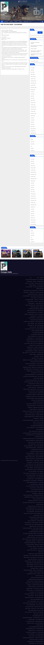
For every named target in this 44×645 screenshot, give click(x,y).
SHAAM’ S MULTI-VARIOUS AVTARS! (32, 559)
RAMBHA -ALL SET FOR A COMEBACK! (38, 533)
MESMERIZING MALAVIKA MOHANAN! (38, 495)
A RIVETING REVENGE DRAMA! (29, 299)
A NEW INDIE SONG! (40, 294)
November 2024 (33, 109)
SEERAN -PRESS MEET (27, 557)
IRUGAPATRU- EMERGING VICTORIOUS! (29, 416)
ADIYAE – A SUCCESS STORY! (31, 310)
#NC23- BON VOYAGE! (40, 279)
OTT (30, 21)
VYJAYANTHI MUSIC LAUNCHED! (34, 639)
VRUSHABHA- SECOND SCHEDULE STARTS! (28, 637)
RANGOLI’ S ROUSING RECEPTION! (38, 535)
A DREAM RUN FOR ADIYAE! (39, 288)
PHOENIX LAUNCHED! (35, 522)
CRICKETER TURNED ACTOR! (32, 365)
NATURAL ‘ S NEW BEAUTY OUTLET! (38, 513)
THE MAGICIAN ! (29, 584)
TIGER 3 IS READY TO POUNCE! (30, 606)
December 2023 (33, 224)
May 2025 (32, 187)
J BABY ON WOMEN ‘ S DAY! (32, 643)
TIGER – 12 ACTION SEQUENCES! (32, 601)
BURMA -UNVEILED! (25, 352)
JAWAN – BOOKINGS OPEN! (39, 429)
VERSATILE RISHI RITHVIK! (31, 630)
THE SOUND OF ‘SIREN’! (29, 588)
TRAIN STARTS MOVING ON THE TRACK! (38, 617)
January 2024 (33, 130)
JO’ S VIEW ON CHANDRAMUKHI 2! (30, 453)
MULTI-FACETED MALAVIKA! (39, 502)
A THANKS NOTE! (41, 299)
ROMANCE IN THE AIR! (40, 542)
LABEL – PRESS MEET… (40, 473)
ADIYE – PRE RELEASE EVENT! (39, 310)
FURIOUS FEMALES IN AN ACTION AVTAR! (31, 396)
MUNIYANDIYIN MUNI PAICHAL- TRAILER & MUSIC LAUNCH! (35, 506)
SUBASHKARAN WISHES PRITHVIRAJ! (38, 566)
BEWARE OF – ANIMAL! (40, 345)
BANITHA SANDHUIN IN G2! (39, 343)
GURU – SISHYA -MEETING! (39, 405)
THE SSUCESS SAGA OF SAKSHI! (39, 590)
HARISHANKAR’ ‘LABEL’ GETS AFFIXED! (38, 407)
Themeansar (16, 460)
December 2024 (33, 198)
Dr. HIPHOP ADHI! (25, 376)
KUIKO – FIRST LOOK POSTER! (32, 471)
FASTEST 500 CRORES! (33, 389)
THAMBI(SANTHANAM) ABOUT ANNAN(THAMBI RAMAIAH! (36, 579)
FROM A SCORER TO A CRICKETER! (31, 394)
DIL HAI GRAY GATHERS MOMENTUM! (30, 374)
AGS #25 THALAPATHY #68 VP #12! (32, 312)
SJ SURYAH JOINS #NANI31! (30, 564)
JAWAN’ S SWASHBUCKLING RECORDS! (31, 447)
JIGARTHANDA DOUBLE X (40, 447)
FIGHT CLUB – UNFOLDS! (40, 389)
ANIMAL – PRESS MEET (31, 323)
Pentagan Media (6, 272)
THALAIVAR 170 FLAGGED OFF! (39, 575)
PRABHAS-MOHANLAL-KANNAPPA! (38, 524)
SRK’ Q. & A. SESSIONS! (30, 566)
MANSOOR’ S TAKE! (40, 491)
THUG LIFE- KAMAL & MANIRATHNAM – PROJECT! (36, 599)
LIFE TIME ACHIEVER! (34, 480)
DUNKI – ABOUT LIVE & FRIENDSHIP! (38, 378)
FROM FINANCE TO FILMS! (39, 394)
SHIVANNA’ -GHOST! (40, 559)
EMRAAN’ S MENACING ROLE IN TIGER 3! (38, 385)
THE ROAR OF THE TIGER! (40, 586)
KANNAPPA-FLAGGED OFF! (29, 460)
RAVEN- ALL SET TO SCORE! (39, 537)
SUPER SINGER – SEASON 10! (35, 568)
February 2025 (33, 102)
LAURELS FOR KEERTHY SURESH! (39, 478)
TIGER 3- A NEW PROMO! (40, 608)
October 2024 (33, 111)
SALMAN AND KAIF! (40, 548)
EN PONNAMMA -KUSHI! (40, 387)
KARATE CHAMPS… (29, 462)
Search (32, 29)
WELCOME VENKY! (41, 639)
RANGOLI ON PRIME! (31, 535)
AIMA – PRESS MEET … (40, 312)
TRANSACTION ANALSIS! (32, 619)
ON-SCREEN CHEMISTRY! (40, 520)
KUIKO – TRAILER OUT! (26, 473)
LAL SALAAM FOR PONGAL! (30, 478)
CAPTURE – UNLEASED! (32, 354)
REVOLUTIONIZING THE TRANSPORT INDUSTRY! (30, 542)
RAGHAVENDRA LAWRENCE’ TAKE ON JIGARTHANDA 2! (36, 531)
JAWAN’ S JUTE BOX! (30, 442)
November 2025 (33, 174)
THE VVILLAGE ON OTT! (31, 595)
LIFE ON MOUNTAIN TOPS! (26, 480)
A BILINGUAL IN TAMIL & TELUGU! (39, 283)
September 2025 (33, 87)
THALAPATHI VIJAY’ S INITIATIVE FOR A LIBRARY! (37, 577)
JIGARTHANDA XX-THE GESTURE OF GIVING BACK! (36, 451)
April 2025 (32, 98)
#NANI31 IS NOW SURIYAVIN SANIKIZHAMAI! (31, 279)
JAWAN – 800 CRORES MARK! (31, 427)
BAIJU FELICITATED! (27, 343)
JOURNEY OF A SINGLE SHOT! (39, 453)
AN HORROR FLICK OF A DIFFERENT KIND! (29, 321)
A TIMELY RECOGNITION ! (31, 303)
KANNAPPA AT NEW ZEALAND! (39, 458)
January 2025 (33, 104)
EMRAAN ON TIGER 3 (29, 385)
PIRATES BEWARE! (41, 522)
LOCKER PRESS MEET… (40, 480)
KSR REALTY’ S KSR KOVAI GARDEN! (5, 253)
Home (30, 277)
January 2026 (33, 78)
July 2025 (32, 91)
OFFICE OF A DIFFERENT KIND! (32, 520)
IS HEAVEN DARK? (35, 418)
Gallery (20, 21)
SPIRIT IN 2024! (41, 564)
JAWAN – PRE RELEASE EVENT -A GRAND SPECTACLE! (36, 431)
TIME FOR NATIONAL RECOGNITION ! (27, 617)
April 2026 (32, 72)
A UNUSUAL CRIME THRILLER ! (39, 303)
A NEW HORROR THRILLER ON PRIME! (32, 294)
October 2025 (33, 85)
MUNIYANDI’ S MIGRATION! (39, 504)
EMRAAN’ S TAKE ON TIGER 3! (32, 387)
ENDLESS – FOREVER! (26, 389)
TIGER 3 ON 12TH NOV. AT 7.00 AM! (38, 606)
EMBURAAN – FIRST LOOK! (39, 383)
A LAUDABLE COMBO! (32, 292)
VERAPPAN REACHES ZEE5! (39, 628)
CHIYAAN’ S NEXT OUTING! (39, 363)
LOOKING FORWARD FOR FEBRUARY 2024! (32, 482)
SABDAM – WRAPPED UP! (40, 546)
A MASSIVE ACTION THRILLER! (39, 292)
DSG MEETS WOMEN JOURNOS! (33, 376)
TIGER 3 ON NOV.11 (33, 608)
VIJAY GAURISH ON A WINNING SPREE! (31, 632)
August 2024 (33, 115)
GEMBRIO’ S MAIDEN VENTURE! (39, 398)
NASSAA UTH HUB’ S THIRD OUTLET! (28, 513)
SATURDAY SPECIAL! (26, 555)
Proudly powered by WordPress (5, 460)
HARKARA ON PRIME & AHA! (33, 409)
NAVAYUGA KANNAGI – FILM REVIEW (38, 515)
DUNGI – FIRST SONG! (40, 376)
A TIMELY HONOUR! (40, 301)
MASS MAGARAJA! (34, 493)
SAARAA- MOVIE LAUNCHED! (30, 544)
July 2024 (32, 117)
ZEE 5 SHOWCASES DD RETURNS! (38, 641)
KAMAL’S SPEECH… (34, 48)
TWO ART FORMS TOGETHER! (39, 619)
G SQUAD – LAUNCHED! (40, 396)
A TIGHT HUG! (36, 301)
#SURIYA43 (34, 281)
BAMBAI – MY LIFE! (33, 343)
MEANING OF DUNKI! (40, 493)
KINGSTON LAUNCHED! (40, 469)
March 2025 (33, 100)
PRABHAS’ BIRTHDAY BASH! (32, 526)
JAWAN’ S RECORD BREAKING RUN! (38, 442)
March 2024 (33, 126)
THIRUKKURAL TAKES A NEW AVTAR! (29, 597)
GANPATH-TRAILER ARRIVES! (30, 398)
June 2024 (32, 211)
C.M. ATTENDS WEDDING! (40, 352)
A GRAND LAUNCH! (25, 292)
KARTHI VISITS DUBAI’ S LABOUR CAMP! (38, 462)
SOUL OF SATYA (36, 564)
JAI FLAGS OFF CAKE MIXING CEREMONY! (28, 420)
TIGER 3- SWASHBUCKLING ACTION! (33, 610)
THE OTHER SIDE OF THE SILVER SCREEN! (37, 584)
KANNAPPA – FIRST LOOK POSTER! (30, 458)
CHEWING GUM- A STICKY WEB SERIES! (30, 363)
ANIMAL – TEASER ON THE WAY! (39, 323)
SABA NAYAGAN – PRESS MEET (32, 546)
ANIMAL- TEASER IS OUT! (31, 325)
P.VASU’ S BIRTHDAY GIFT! (28, 522)
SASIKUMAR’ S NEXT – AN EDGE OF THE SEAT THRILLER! (35, 553)
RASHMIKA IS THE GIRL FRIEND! (31, 537)
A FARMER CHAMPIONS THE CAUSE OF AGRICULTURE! (30, 290)
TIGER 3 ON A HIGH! (27, 608)
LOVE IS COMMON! (41, 482)
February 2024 (33, 128)
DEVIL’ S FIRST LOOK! (40, 372)
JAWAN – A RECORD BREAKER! (39, 427)
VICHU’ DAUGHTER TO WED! (39, 630)
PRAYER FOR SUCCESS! (40, 526)
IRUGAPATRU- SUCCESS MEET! (39, 416)
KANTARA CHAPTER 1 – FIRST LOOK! (38, 460)
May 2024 (32, 122)
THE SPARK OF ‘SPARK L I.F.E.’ (30, 590)
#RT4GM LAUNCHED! (29, 281)
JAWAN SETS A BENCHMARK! (39, 438)
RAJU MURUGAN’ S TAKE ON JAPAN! (28, 533)
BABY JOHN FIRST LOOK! (40, 643)
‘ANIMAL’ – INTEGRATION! (40, 277)
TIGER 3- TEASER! (41, 610)
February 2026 (33, 76)
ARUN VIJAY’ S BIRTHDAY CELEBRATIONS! (38, 332)
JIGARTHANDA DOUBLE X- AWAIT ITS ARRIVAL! (37, 449)
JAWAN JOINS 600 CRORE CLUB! (39, 436)
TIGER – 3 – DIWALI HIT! (40, 601)
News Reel (6, 21)
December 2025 (33, 80)
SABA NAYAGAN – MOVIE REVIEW (39, 544)
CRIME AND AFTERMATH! (40, 365)
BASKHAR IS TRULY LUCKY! (33, 345)
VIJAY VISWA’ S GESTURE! (40, 632)
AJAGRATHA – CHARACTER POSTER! (29, 314)
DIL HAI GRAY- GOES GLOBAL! (39, 374)
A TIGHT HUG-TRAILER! (30, 301)
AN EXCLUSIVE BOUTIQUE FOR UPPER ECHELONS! (36, 319)
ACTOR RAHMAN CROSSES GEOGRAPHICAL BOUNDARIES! (35, 308)
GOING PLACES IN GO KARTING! (31, 405)
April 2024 (32, 124)
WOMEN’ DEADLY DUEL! (31, 641)
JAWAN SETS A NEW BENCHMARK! (30, 440)
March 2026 (33, 74)
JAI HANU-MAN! (36, 420)
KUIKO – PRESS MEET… (40, 471)
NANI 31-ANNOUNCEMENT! (30, 511)
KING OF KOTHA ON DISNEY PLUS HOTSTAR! (31, 469)
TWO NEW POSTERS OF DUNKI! (30, 621)
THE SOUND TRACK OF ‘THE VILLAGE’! (38, 588)
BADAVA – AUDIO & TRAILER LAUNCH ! (33, 341)
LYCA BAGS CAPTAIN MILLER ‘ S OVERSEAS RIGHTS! (36, 484)
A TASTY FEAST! (36, 299)
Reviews (11, 21)
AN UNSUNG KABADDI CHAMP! (39, 321)
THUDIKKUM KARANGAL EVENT (39, 597)
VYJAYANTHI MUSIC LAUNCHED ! (39, 637)
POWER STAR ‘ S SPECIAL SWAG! (29, 524)
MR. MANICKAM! (41, 500)
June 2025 (32, 185)
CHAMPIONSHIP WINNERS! (39, 354)
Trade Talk (26, 21)
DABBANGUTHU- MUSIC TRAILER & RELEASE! (37, 367)
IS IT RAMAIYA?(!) (41, 418)
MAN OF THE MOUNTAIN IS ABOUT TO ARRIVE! (37, 489)
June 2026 (32, 67)
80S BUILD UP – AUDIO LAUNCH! (29, 283)
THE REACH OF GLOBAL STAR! (32, 586)
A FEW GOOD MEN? (40, 290)
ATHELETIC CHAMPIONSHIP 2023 (32, 336)
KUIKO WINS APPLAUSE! (33, 473)
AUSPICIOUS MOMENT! (40, 336)
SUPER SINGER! (41, 568)
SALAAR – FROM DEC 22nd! (34, 548)
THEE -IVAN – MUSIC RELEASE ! (39, 595)
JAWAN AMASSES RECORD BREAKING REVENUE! (37, 425)
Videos (16, 21)
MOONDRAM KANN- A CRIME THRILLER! (33, 500)
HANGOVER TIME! (30, 407)
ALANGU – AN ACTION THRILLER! (39, 314)
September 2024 (33, 113)
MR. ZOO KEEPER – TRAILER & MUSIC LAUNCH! (29, 502)
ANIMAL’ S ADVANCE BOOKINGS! (39, 325)
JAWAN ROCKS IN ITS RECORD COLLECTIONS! (29, 438)
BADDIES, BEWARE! (40, 341)
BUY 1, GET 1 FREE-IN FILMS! (32, 352)
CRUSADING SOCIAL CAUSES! (27, 367)
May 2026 (32, 161)
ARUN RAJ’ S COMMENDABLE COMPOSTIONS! (37, 330)
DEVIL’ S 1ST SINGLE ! (34, 372)
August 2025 (33, 89)
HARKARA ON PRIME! (40, 409)
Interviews (32, 141)
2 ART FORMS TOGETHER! (40, 281)
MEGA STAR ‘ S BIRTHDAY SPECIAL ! (28, 495)
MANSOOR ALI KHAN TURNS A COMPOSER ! (32, 491)
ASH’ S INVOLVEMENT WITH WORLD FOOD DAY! (37, 334)
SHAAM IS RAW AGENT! (33, 557)
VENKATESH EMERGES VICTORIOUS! (30, 628)
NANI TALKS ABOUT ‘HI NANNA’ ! (39, 511)
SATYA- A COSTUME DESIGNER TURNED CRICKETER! (36, 555)
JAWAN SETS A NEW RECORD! (39, 440)
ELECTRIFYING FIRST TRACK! (32, 383)
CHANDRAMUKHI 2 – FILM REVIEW (38, 356)
